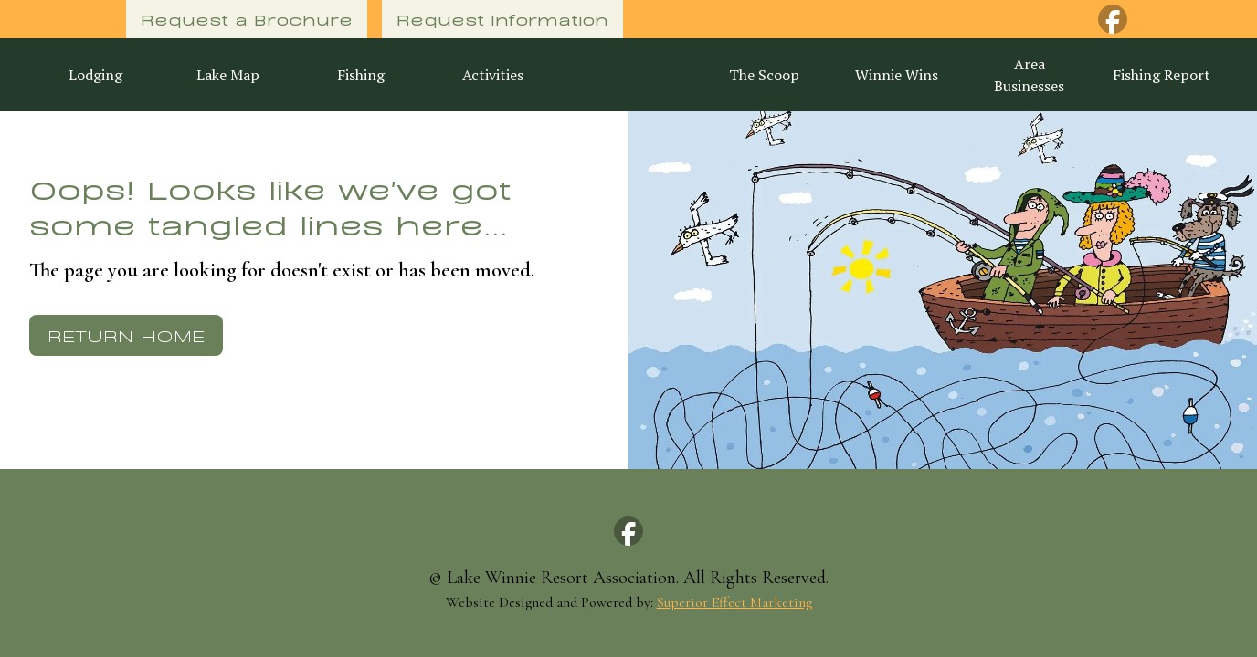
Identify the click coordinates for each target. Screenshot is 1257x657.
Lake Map (227, 75)
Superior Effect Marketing (734, 602)
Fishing (361, 75)
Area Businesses (1029, 75)
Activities (492, 75)
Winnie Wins (896, 75)
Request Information (502, 18)
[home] (628, 75)
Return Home (126, 334)
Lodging (95, 75)
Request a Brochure (247, 18)
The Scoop (764, 75)
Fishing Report (1161, 75)
